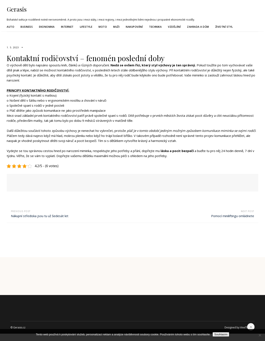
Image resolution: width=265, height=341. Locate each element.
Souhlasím (220, 334)
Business (27, 27)
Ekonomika (47, 27)
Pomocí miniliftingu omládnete (232, 216)
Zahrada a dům (198, 27)
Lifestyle (86, 27)
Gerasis (17, 9)
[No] (260, 335)
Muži (116, 27)
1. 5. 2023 (13, 47)
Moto (103, 27)
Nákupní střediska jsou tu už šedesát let (39, 216)
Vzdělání (174, 27)
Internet (67, 27)
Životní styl (224, 27)
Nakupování (134, 27)
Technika (155, 27)
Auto (10, 27)
